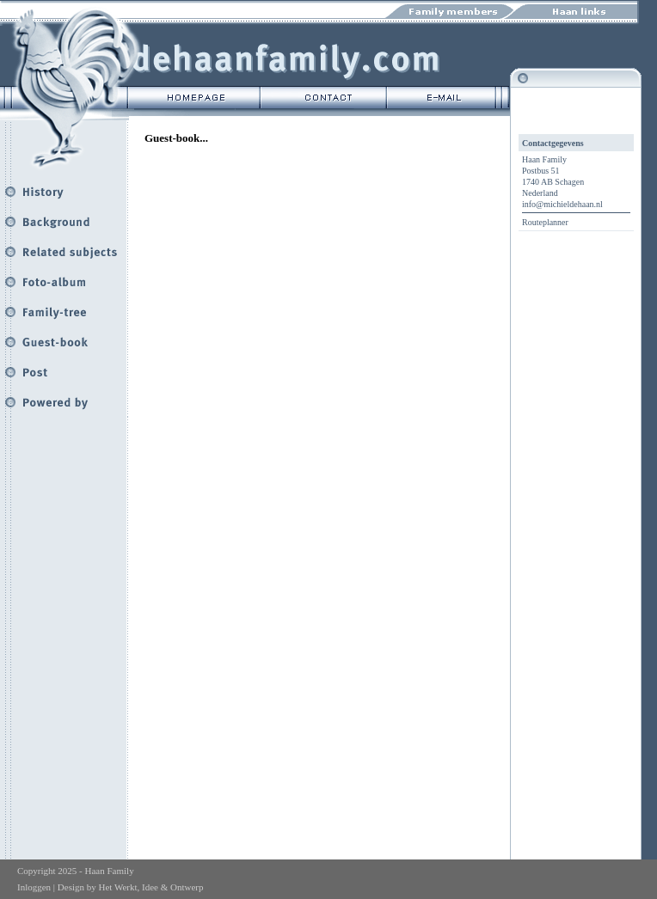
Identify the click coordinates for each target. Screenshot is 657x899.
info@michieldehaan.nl (562, 204)
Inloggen (34, 887)
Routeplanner (545, 222)
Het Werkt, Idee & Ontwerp (150, 887)
